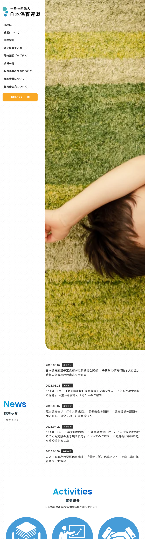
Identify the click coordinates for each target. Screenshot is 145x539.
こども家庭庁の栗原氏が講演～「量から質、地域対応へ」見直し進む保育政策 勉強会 (92, 459)
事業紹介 (9, 40)
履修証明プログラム (15, 55)
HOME (8, 24)
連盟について (11, 32)
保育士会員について (15, 86)
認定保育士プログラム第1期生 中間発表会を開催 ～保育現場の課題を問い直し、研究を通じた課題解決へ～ (92, 413)
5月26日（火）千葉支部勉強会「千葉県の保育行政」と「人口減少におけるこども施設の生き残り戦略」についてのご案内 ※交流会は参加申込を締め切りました (93, 436)
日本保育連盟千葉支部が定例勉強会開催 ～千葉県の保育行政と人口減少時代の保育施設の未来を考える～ (93, 372)
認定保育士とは (13, 48)
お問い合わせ (18, 97)
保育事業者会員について (18, 71)
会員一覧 (9, 63)
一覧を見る (11, 420)
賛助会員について (14, 78)
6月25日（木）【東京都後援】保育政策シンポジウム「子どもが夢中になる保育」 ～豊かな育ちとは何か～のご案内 (93, 393)
